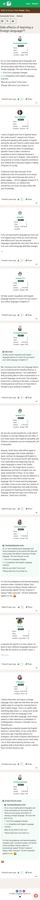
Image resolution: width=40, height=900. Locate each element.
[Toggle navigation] (4, 4)
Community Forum (7, 16)
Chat (16, 10)
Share (28, 99)
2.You (3, 76)
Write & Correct (7, 10)
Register (35, 4)
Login (28, 4)
